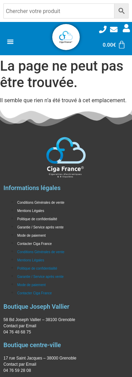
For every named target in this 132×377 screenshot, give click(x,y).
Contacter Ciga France (34, 244)
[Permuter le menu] (10, 41)
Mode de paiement (31, 235)
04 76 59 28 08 (17, 370)
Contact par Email (19, 325)
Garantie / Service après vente (40, 227)
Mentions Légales (30, 211)
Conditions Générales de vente (40, 202)
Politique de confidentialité (37, 219)
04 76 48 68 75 (17, 332)
